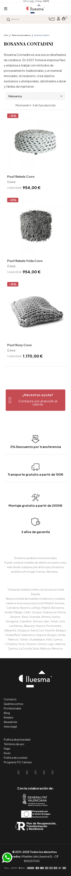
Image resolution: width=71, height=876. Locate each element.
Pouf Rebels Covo (20, 176)
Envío (7, 753)
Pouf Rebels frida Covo (25, 261)
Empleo (8, 717)
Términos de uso (14, 744)
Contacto (10, 699)
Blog (7, 713)
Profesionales (12, 708)
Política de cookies (15, 757)
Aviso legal (10, 726)
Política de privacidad (17, 739)
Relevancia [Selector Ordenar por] (35, 96)
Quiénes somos (13, 703)
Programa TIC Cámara (18, 762)
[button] (35, 400)
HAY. (32, 1)
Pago (7, 748)
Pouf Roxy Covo (19, 345)
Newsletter (10, 722)
